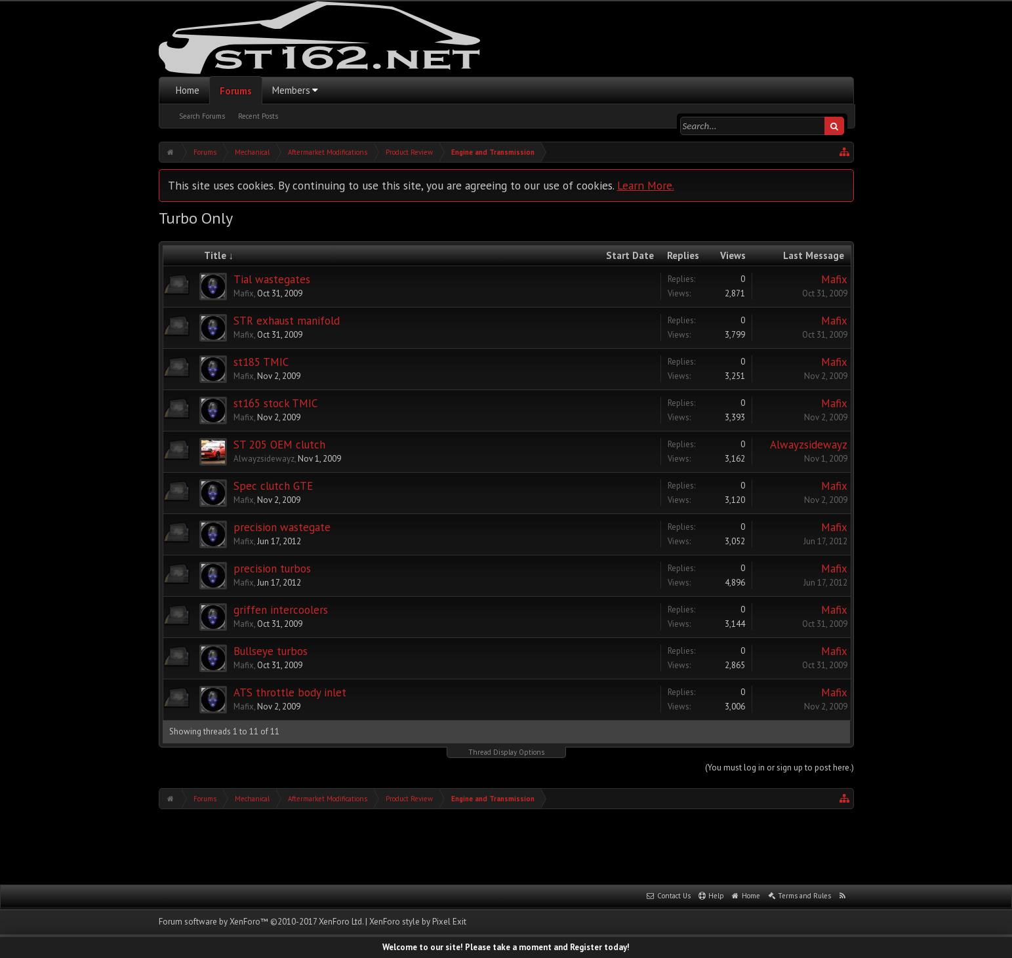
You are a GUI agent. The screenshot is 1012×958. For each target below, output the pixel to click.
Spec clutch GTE (273, 486)
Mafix (243, 293)
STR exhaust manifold (286, 320)
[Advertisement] (506, 845)
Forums (236, 91)
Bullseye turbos (270, 651)
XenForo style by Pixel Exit (417, 921)
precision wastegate (282, 527)
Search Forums (202, 116)
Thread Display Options (506, 752)
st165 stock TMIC (275, 403)
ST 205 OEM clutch (279, 444)
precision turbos (272, 568)
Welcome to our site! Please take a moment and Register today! (506, 947)
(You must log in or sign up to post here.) (779, 767)
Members (291, 90)
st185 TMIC (261, 362)
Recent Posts (258, 116)
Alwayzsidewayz (263, 458)
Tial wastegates (271, 279)
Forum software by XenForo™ (261, 921)
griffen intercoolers (280, 610)
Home (187, 90)
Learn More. (645, 185)
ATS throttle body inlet (289, 692)
